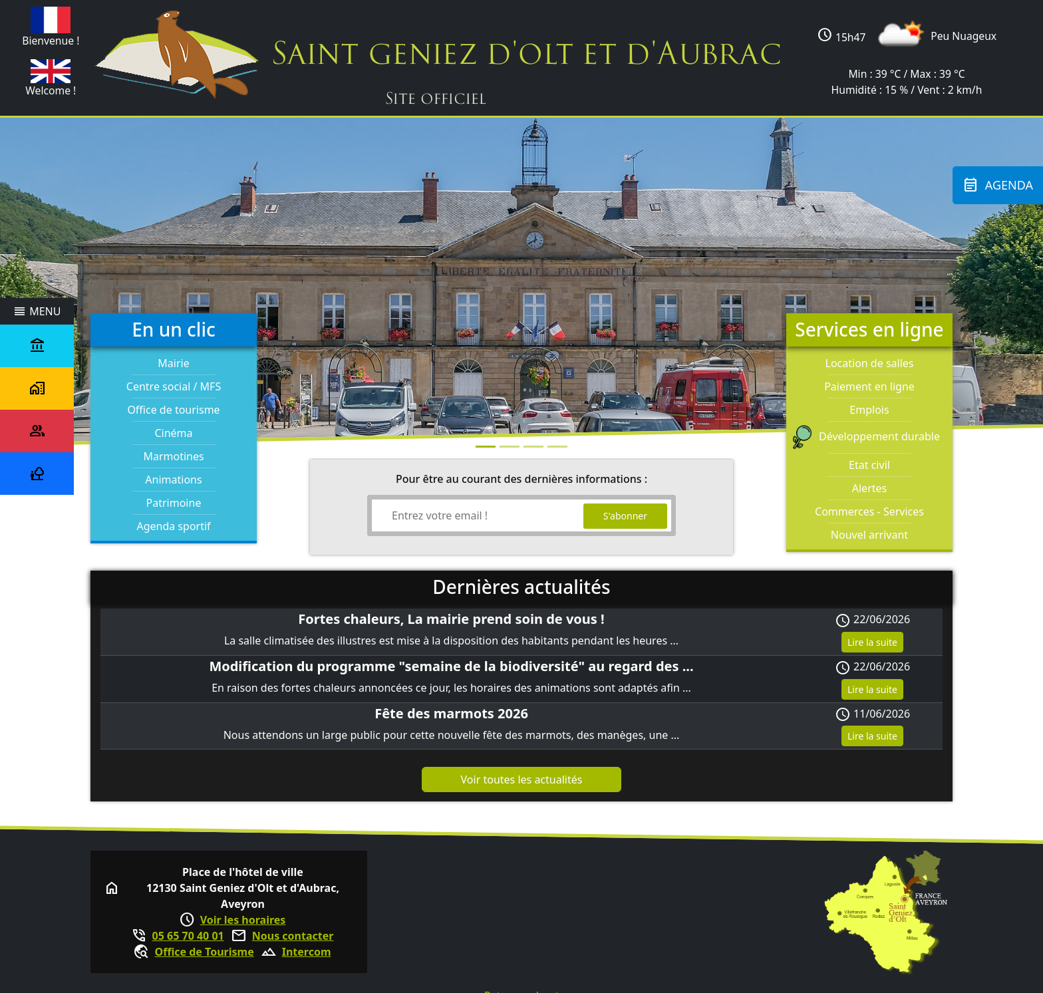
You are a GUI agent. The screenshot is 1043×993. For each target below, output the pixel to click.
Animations (173, 479)
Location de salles (869, 363)
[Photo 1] (510, 446)
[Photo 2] (533, 446)
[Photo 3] (557, 446)
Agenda (998, 185)
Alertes (869, 488)
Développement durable (869, 436)
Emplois (869, 409)
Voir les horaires (243, 920)
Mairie (173, 363)
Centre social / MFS (173, 386)
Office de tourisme (173, 409)
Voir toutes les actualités (522, 779)
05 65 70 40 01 (188, 935)
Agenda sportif (173, 526)
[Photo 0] (486, 446)
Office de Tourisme (203, 951)
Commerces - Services (869, 511)
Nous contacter (293, 935)
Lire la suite (872, 642)
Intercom (306, 951)
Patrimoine (174, 503)
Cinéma (173, 433)
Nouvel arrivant (869, 534)
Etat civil (869, 465)
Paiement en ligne (869, 386)
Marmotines (173, 456)
